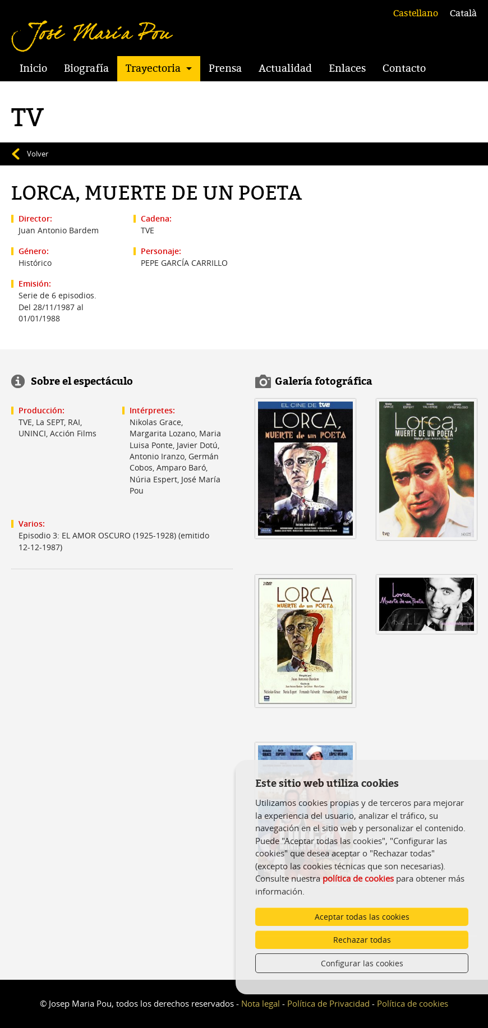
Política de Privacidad (328, 1003)
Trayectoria (153, 68)
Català (463, 13)
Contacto (404, 68)
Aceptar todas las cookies (362, 916)
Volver (37, 154)
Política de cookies (412, 1003)
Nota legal (260, 1003)
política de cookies (358, 878)
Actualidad (285, 68)
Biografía (86, 68)
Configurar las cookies (362, 963)
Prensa (225, 68)
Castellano (415, 13)
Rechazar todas (362, 939)
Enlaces (347, 68)
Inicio (33, 68)
